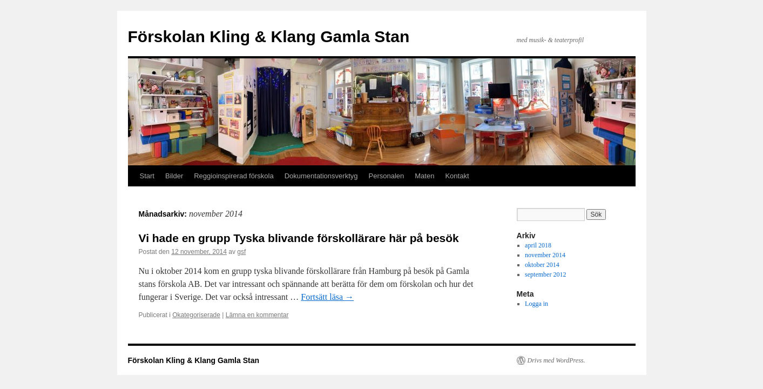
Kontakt (457, 176)
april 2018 (538, 245)
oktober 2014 (542, 265)
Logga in (536, 303)
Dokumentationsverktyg (321, 176)
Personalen (386, 176)
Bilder (174, 176)
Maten (424, 176)
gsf (241, 252)
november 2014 (545, 255)
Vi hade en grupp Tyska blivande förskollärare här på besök (299, 238)
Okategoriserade (196, 315)
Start (147, 176)
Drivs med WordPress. (556, 360)
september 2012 (545, 274)
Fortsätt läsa (327, 296)
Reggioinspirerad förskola (233, 176)
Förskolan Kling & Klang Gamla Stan (269, 36)
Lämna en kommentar (257, 315)
